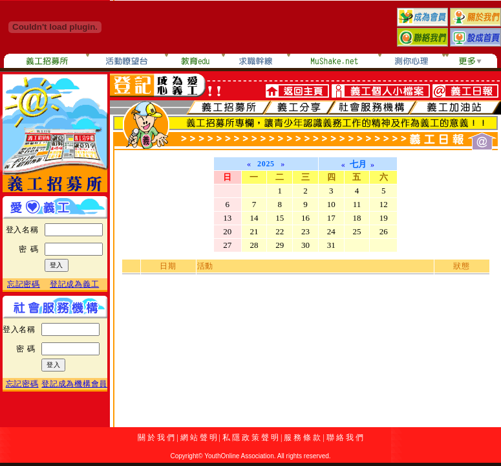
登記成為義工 (74, 284)
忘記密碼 (23, 284)
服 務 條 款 (302, 437)
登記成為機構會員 (74, 383)
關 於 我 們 (156, 437)
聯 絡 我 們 (344, 437)
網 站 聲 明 (198, 437)
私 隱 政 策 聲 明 (250, 437)
